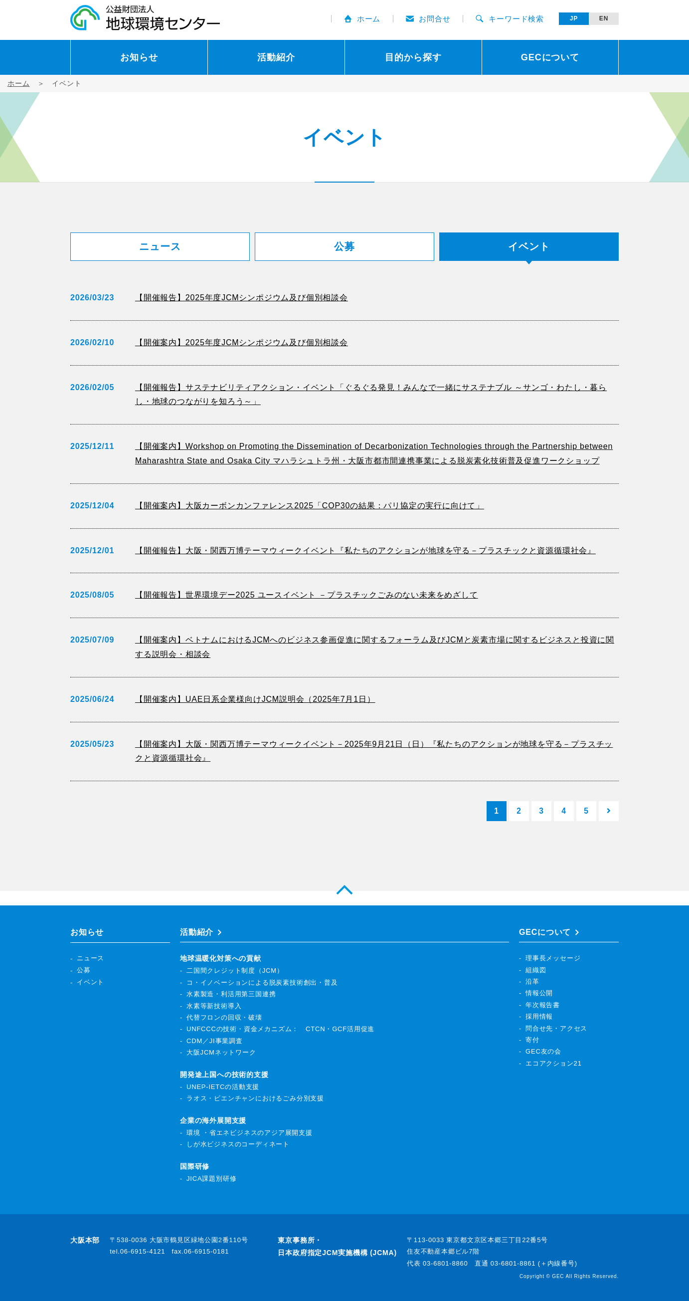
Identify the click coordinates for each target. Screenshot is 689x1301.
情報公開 (539, 993)
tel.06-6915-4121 (137, 1252)
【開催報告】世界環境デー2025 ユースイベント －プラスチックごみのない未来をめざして (306, 595)
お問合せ (428, 18)
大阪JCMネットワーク (221, 1053)
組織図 (535, 970)
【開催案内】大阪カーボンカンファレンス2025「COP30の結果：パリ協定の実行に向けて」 (309, 505)
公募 (344, 246)
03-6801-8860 (445, 1263)
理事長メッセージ (552, 958)
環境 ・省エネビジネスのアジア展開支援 (249, 1132)
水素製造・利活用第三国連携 (231, 994)
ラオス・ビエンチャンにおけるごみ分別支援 (255, 1098)
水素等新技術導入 (213, 1006)
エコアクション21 (553, 1063)
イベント (90, 982)
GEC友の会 (543, 1052)
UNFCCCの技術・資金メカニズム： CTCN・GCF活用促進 (280, 1029)
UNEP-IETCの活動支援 (222, 1086)
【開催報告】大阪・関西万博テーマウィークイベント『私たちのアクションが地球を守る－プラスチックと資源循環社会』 (365, 550)
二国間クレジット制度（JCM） (235, 971)
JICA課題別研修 (211, 1178)
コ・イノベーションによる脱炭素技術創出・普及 (262, 982)
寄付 (532, 1040)
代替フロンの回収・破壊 (224, 1018)
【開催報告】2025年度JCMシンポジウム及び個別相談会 (241, 297)
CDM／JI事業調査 (214, 1041)
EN (603, 18)
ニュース (159, 246)
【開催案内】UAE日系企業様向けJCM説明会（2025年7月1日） (255, 699)
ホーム (362, 18)
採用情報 (539, 1017)
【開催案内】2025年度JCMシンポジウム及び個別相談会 (241, 342)
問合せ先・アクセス (556, 1028)
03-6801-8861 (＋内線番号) (534, 1263)
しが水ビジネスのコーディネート (238, 1144)
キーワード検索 (510, 18)
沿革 (532, 982)
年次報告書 (542, 1005)
